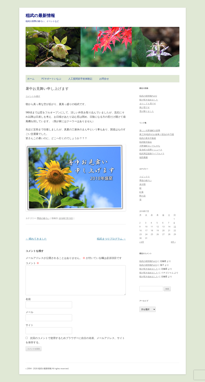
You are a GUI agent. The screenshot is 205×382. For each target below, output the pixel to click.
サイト (29, 325)
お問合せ (104, 78)
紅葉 (141, 192)
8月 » (173, 241)
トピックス (144, 176)
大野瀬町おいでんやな (149, 145)
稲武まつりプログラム (111, 238)
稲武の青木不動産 (147, 138)
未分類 (142, 184)
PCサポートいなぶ (51, 78)
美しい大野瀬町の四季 (149, 130)
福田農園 (143, 157)
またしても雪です (147, 103)
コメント (32, 263)
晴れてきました (36, 238)
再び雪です (144, 107)
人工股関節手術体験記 (80, 78)
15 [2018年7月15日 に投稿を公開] (175, 226)
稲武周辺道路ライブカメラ (151, 153)
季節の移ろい (43, 218)
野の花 (142, 195)
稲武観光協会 (145, 142)
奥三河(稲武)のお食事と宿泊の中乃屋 (156, 134)
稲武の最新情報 (40, 15)
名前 (28, 299)
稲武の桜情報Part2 (148, 95)
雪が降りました (146, 111)
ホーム (30, 78)
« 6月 (141, 241)
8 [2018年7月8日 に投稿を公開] (174, 222)
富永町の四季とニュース (150, 149)
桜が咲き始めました (148, 99)
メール (29, 312)
